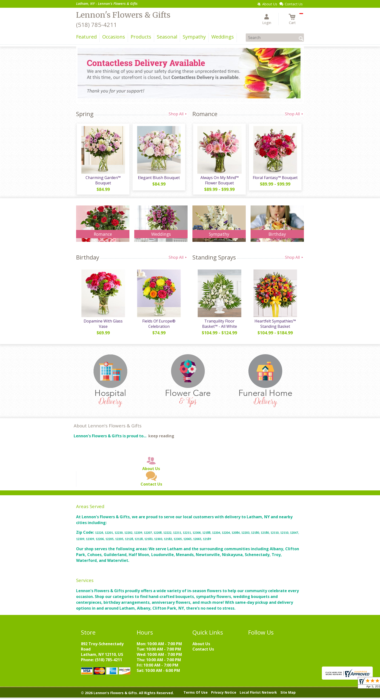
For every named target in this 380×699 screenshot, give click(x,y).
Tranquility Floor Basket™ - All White (219, 325)
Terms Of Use (195, 694)
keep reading (161, 437)
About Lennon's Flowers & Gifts (108, 427)
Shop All (178, 114)
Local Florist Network (258, 694)
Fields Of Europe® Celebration (158, 325)
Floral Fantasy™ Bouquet (275, 178)
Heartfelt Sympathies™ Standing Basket (275, 325)
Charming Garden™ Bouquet (102, 181)
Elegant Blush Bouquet (159, 178)
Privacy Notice (223, 694)
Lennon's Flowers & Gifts (123, 15)
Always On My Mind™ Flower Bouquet (219, 181)
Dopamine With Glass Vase (102, 325)
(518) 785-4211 (96, 25)
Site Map (288, 694)
